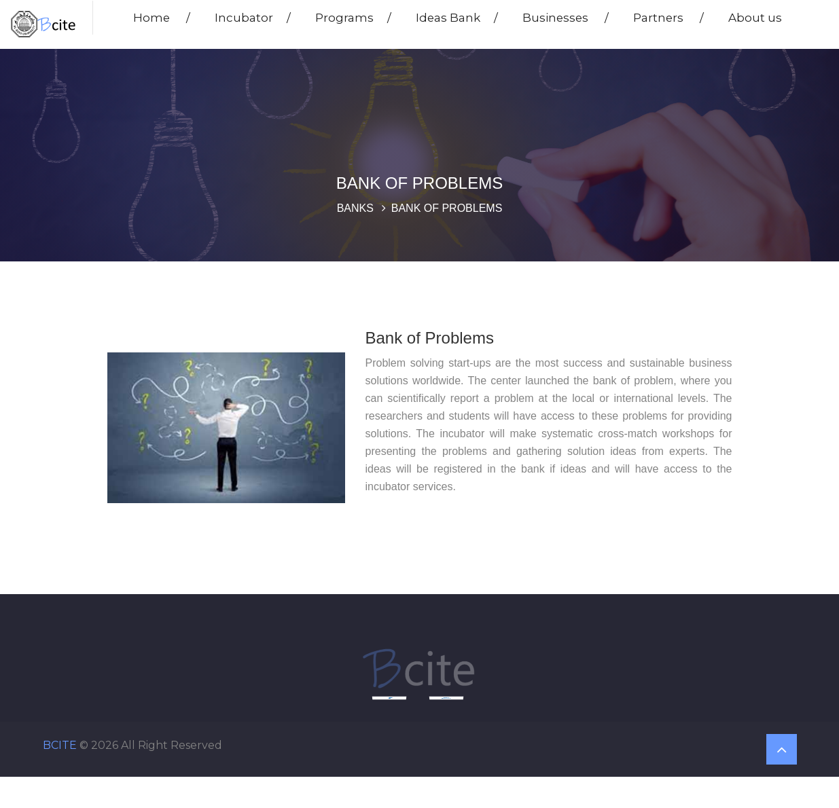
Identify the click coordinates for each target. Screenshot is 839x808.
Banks (355, 208)
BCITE (60, 745)
